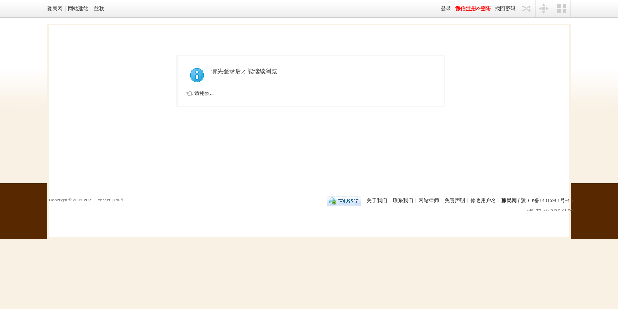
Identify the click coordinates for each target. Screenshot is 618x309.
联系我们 (403, 200)
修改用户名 (483, 200)
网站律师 (428, 200)
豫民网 (55, 9)
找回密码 (505, 9)
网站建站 (78, 9)
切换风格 (561, 8)
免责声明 (455, 200)
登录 (446, 9)
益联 (99, 9)
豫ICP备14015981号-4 (545, 200)
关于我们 (377, 200)
